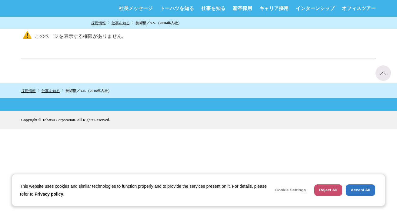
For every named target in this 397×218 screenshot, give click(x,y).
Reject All (328, 190)
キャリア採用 (274, 8)
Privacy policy (49, 194)
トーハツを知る (177, 8)
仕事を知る (213, 8)
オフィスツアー (359, 8)
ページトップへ (383, 73)
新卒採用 (242, 8)
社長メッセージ (136, 8)
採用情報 (98, 23)
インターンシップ (315, 8)
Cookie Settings (290, 190)
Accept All (360, 190)
